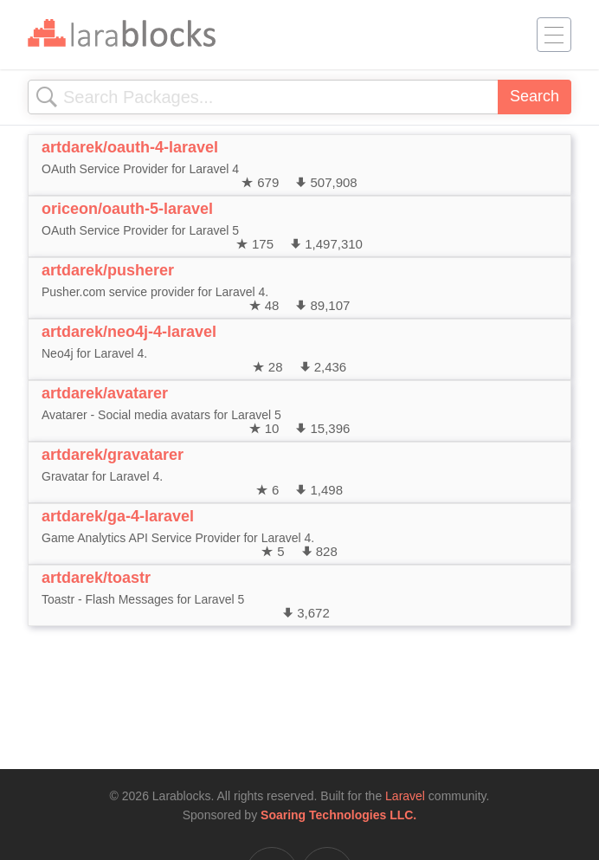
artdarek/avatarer (105, 393)
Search (534, 96)
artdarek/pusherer (108, 270)
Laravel (405, 796)
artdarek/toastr (96, 577)
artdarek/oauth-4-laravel (130, 147)
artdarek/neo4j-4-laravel (129, 331)
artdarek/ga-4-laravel (118, 516)
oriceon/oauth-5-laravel (127, 208)
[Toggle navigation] (554, 34)
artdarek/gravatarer (113, 454)
